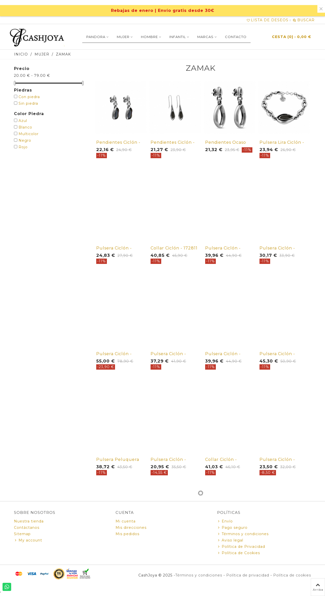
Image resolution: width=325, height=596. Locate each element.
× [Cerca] (321, 9)
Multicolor (29, 134)
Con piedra (29, 97)
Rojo (23, 147)
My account (28, 540)
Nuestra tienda (29, 521)
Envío (225, 521)
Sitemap (22, 534)
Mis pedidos (127, 534)
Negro (25, 140)
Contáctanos (26, 527)
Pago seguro (232, 527)
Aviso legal (230, 540)
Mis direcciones (131, 527)
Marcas (205, 37)
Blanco (25, 127)
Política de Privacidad (241, 546)
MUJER (123, 37)
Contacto (236, 37)
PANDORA (95, 37)
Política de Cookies (238, 553)
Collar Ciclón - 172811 (174, 248)
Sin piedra (28, 103)
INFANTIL (177, 37)
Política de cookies (292, 575)
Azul (23, 120)
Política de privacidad (247, 575)
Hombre (149, 37)
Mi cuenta (126, 521)
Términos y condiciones (243, 534)
